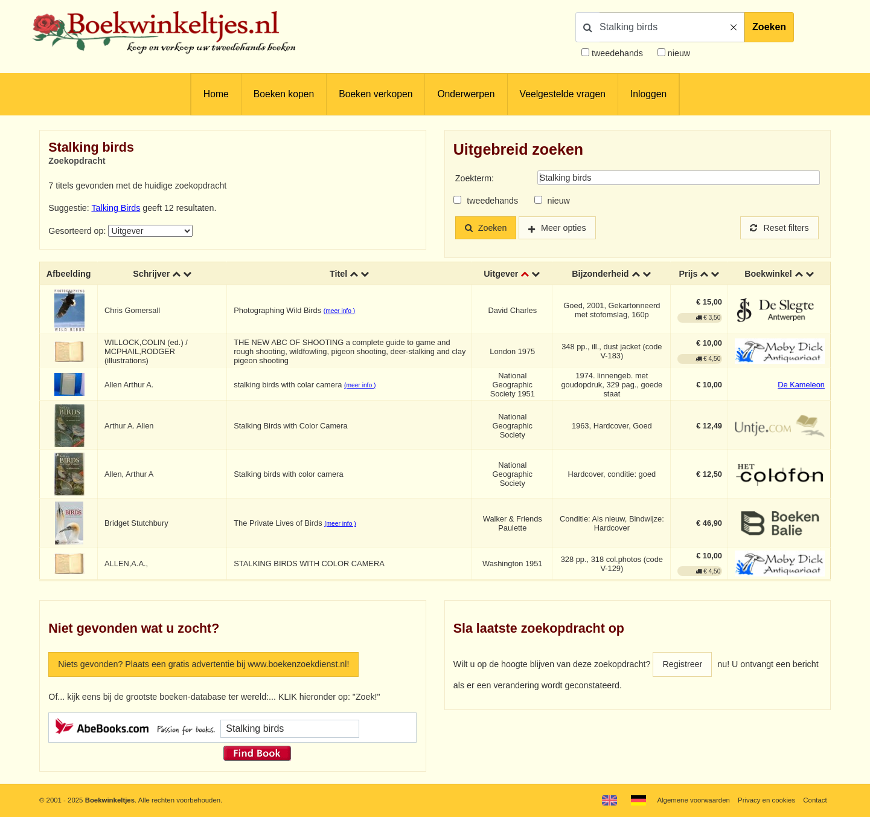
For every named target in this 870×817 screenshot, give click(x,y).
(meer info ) (339, 310)
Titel (338, 273)
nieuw (677, 53)
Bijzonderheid (600, 273)
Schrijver (151, 273)
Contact (815, 800)
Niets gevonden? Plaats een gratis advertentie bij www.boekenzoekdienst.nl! (203, 664)
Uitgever (501, 273)
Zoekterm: (474, 178)
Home (216, 94)
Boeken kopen (284, 94)
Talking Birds (115, 208)
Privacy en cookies (766, 800)
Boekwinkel (768, 273)
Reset (779, 228)
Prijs (688, 273)
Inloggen (648, 94)
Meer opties (563, 228)
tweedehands (617, 53)
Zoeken (769, 27)
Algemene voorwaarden (693, 800)
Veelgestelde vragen (563, 94)
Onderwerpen (465, 94)
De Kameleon (801, 384)
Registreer (682, 664)
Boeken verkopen (375, 94)
